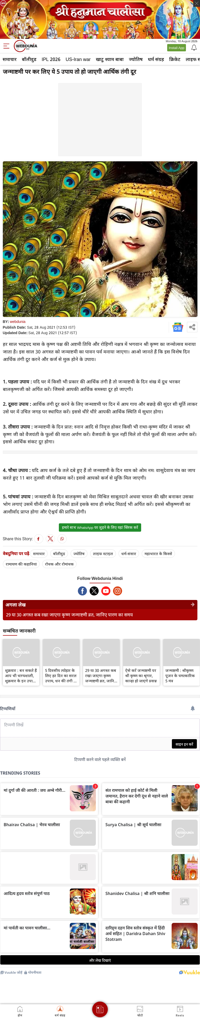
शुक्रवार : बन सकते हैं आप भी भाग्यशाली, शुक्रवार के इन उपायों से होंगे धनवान (21, 675)
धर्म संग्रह (156, 59)
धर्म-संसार (128, 553)
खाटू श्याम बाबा (110, 59)
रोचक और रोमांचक (59, 564)
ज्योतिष (136, 59)
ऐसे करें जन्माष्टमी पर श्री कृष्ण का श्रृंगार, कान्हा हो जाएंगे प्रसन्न (141, 675)
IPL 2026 (51, 59)
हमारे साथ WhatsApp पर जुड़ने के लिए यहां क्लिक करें (100, 527)
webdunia (18, 321)
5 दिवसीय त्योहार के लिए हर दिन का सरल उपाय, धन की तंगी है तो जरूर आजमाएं (61, 675)
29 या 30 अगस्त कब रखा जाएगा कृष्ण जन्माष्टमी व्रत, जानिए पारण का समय (69, 615)
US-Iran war (78, 59)
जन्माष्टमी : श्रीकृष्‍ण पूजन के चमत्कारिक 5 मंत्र (180, 675)
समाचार (10, 59)
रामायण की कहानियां (21, 564)
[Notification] (193, 47)
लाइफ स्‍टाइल (103, 553)
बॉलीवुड (29, 59)
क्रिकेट (174, 59)
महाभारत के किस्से (158, 553)
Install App (176, 47)
